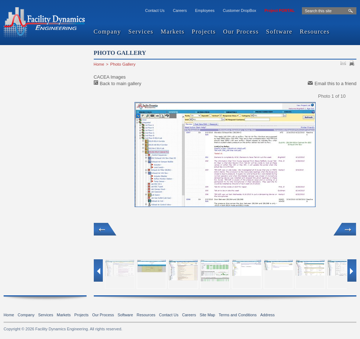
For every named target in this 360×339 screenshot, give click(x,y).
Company (107, 32)
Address (267, 315)
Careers (180, 10)
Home (99, 64)
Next (344, 229)
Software (279, 32)
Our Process (241, 32)
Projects (204, 32)
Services (141, 32)
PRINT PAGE (352, 64)
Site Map (207, 315)
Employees (205, 10)
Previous (105, 229)
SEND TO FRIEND (344, 64)
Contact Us (154, 10)
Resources (315, 32)
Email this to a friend (335, 83)
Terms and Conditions (237, 315)
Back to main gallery (120, 83)
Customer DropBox (239, 10)
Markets (172, 32)
